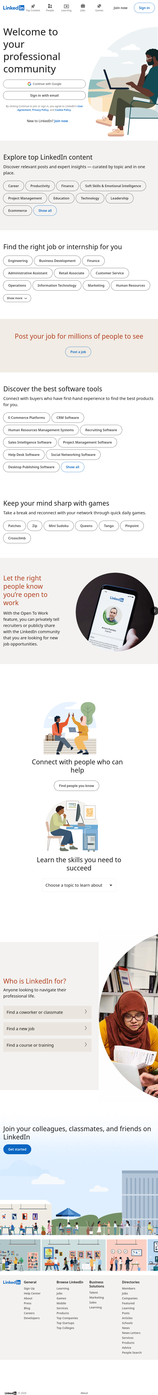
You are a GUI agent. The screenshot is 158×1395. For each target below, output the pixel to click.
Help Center (32, 1293)
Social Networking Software (73, 454)
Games (61, 1298)
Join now (121, 8)
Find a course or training (47, 1045)
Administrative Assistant (28, 273)
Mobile (61, 1303)
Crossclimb (17, 538)
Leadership (119, 198)
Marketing (96, 285)
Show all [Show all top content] (45, 210)
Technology (90, 198)
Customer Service (110, 273)
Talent (93, 1292)
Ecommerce (17, 210)
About (28, 1298)
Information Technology (57, 285)
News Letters (131, 1333)
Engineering (18, 260)
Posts (126, 1313)
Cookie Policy (63, 110)
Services (62, 1308)
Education (61, 198)
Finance (67, 186)
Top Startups (65, 1323)
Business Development (57, 260)
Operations (17, 285)
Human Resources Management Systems (41, 430)
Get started (17, 1149)
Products (63, 1313)
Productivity (40, 186)
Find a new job (47, 1028)
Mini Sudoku (59, 526)
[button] (44, 84)
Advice (126, 1348)
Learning (63, 1288)
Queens (86, 526)
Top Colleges (65, 1328)
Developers (32, 1318)
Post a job (78, 352)
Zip (34, 526)
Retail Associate (71, 273)
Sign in (144, 8)
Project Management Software (87, 442)
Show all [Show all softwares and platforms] (72, 467)
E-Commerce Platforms (26, 417)
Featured (128, 1303)
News (126, 1328)
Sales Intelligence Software (30, 442)
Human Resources (130, 285)
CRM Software (68, 417)
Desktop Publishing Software (31, 467)
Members (128, 1288)
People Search (132, 1352)
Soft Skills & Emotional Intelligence (113, 186)
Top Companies (67, 1318)
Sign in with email (44, 95)
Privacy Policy (40, 110)
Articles (127, 1318)
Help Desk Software (24, 454)
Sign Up (29, 1288)
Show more (17, 298)
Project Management (25, 198)
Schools (127, 1323)
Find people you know (76, 785)
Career (13, 186)
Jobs (60, 1293)
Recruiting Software (101, 430)
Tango (109, 526)
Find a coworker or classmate (47, 1012)
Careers (29, 1313)
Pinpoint (132, 526)
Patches (14, 526)
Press (27, 1303)
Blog (27, 1308)
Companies (130, 1298)
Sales (92, 1302)
